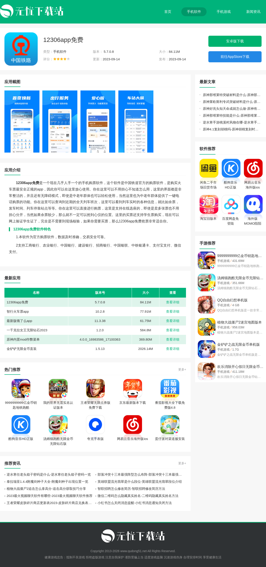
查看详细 (172, 302)
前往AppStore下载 (235, 57)
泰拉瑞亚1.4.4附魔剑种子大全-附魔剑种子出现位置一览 (47, 481)
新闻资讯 (253, 12)
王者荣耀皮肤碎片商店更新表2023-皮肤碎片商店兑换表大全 (51, 503)
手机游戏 (224, 12)
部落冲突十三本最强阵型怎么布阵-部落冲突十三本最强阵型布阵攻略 (142, 474)
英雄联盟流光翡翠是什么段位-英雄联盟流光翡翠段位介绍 (140, 481)
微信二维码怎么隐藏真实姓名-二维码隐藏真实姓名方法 (138, 496)
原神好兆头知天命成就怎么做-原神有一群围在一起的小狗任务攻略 (232, 108)
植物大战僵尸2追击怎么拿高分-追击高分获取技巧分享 (46, 488)
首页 (167, 12)
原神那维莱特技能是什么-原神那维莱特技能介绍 (232, 115)
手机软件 (194, 12)
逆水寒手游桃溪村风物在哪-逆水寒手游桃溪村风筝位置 (232, 122)
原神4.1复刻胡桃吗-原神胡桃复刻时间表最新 (232, 129)
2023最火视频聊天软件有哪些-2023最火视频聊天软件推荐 (49, 496)
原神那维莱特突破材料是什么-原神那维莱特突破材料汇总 (232, 95)
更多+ (182, 369)
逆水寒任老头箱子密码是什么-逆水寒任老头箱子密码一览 (49, 474)
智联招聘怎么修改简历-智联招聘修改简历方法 (131, 488)
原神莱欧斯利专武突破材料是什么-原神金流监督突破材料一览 (232, 102)
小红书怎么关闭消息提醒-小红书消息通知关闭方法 (135, 503)
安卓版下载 (235, 41)
